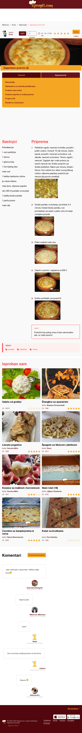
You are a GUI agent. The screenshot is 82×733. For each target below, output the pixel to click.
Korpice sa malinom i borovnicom (21, 474)
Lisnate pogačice (21, 431)
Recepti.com (41, 4)
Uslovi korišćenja (31, 721)
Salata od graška (21, 388)
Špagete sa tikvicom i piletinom (61, 431)
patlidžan (23, 349)
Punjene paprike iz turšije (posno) (19, 94)
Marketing (10, 723)
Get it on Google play (73, 717)
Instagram (70, 720)
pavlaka (11, 349)
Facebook (47, 720)
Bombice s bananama (14, 103)
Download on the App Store (59, 717)
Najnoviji (21, 75)
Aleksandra (35, 695)
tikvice (35, 349)
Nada (35, 641)
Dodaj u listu (76, 32)
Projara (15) (10, 98)
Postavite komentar (37, 555)
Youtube (62, 720)
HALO (16, 726)
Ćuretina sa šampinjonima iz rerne (21, 519)
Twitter (55, 720)
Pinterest (47, 723)
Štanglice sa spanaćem (61, 388)
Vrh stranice (73, 708)
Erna (11, 34)
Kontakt (17, 723)
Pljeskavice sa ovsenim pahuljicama (20, 86)
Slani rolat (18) (61, 474)
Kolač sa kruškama (61, 519)
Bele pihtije (10, 82)
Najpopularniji (60, 75)
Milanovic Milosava (37, 615)
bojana (42, 668)
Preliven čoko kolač (13, 90)
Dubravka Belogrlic (35, 588)
